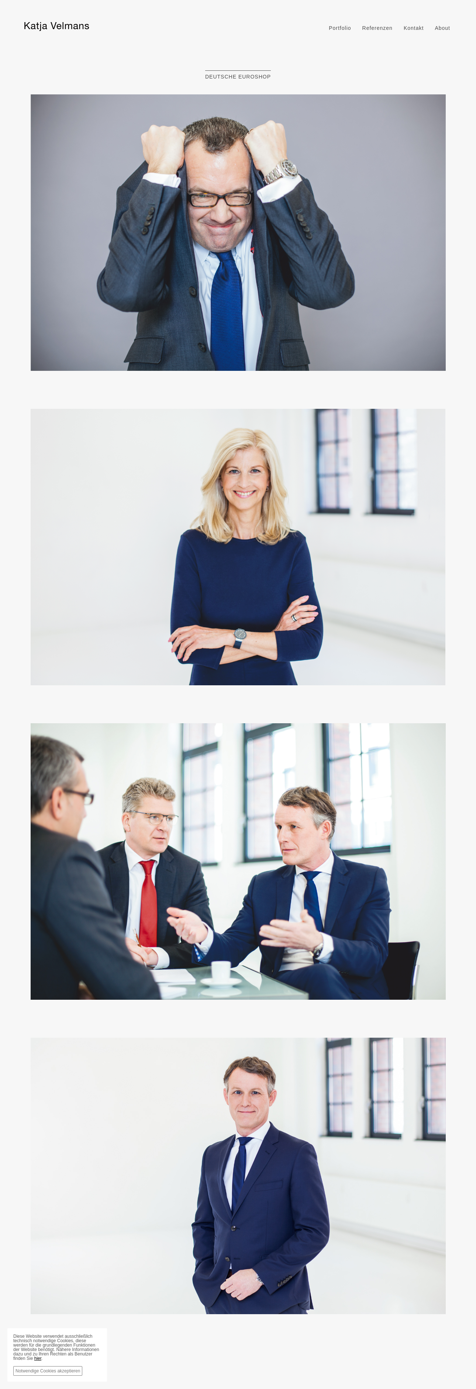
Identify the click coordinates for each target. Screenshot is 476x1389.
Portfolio (340, 28)
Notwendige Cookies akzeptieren (47, 1371)
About (442, 28)
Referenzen (377, 28)
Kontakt (414, 28)
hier (37, 1358)
